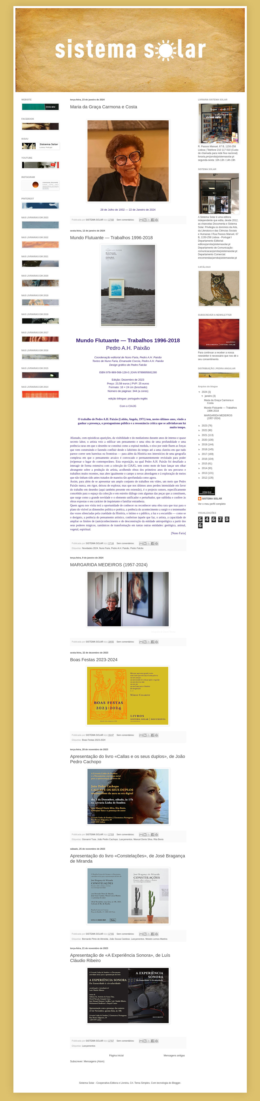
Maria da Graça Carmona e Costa (103, 106)
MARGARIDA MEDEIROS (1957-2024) (109, 564)
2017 (205, 454)
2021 (205, 435)
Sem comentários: (126, 219)
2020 (205, 439)
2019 (205, 444)
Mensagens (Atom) (94, 1061)
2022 (205, 430)
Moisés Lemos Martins (156, 939)
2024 (205, 392)
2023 (205, 425)
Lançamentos (125, 839)
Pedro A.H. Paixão (120, 548)
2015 (205, 463)
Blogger (176, 1083)
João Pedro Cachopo (107, 839)
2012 (205, 477)
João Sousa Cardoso (119, 939)
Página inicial (116, 1055)
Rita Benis (158, 839)
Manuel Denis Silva (143, 839)
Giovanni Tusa (89, 839)
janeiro (209, 396)
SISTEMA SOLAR (212, 498)
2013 (205, 473)
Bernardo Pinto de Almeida (95, 939)
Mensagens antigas (174, 1055)
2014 (205, 468)
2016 (205, 458)
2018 (205, 449)
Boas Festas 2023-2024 (94, 659)
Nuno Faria (104, 548)
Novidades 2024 (90, 548)
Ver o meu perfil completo (212, 504)
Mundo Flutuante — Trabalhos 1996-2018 (111, 237)
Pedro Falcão (136, 548)
